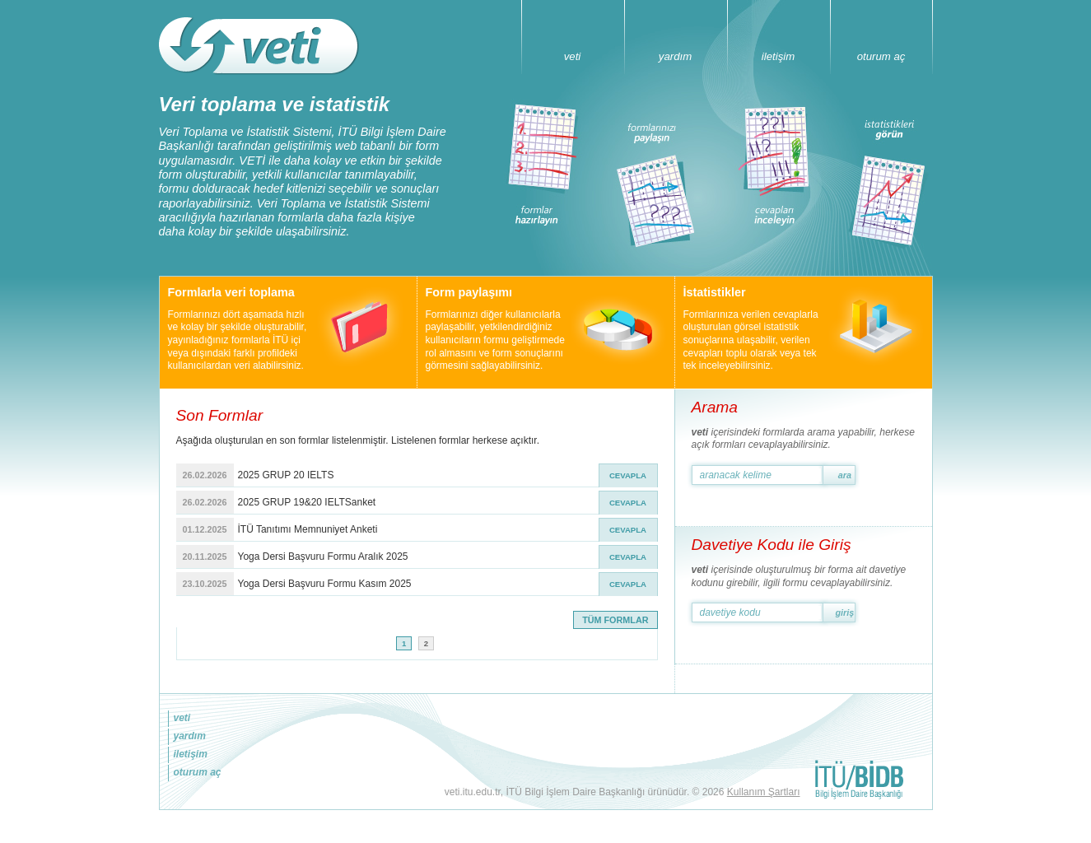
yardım (675, 56)
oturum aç (881, 56)
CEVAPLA (627, 475)
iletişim (778, 56)
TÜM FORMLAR (615, 620)
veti (572, 56)
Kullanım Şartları (763, 792)
